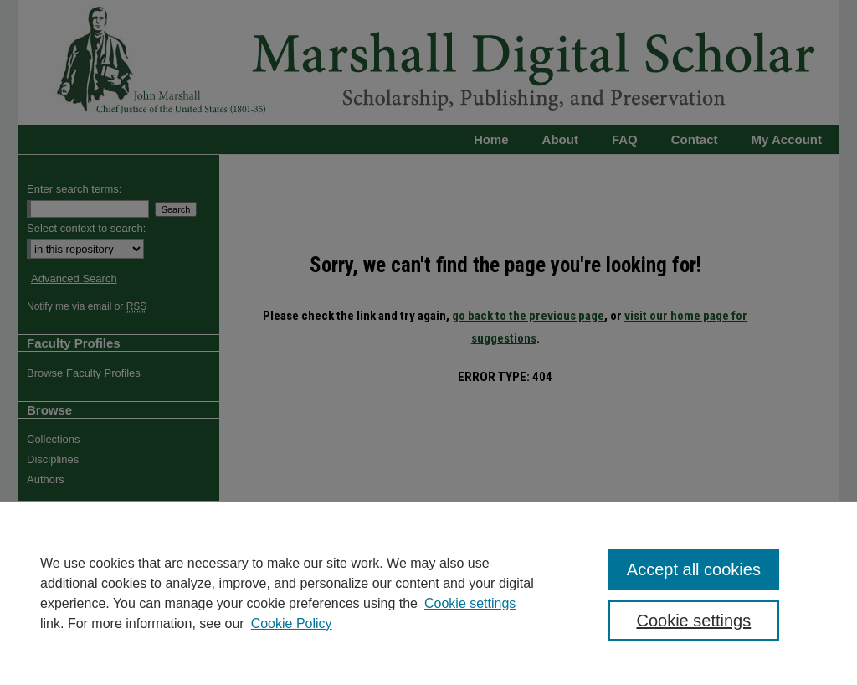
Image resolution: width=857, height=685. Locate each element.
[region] (428, 593)
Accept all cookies (694, 569)
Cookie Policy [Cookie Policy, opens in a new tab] (291, 623)
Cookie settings (470, 603)
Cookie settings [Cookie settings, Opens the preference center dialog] (693, 620)
